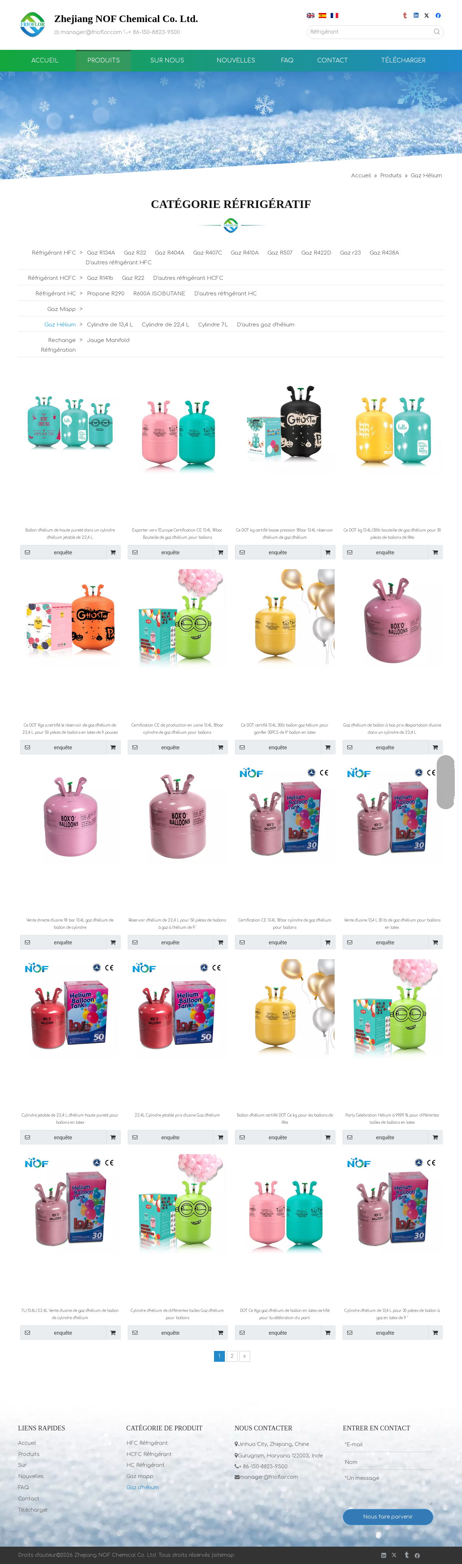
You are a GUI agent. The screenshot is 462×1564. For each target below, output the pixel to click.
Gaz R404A (169, 253)
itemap (225, 1555)
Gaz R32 (135, 253)
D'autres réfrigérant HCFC (188, 278)
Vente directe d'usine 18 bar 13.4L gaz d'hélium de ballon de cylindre (69, 924)
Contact (28, 1499)
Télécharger (33, 1510)
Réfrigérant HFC (54, 253)
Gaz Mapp (61, 309)
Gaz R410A (245, 253)
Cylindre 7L (213, 325)
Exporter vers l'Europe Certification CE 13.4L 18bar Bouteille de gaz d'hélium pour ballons (177, 534)
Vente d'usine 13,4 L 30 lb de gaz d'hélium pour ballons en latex (392, 924)
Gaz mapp (139, 1476)
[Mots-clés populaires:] (437, 32)
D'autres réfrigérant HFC (119, 263)
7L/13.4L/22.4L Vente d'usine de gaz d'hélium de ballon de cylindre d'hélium (70, 1314)
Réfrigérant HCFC (52, 278)
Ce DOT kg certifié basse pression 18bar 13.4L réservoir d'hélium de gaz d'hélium (284, 534)
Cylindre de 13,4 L (110, 325)
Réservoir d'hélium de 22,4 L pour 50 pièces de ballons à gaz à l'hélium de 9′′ (177, 924)
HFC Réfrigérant (147, 1443)
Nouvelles (31, 1476)
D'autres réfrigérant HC (225, 294)
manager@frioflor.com (91, 32)
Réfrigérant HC (55, 294)
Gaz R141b (100, 278)
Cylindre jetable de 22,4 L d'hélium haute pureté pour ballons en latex (70, 1119)
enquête (46, 552)
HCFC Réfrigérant (149, 1454)
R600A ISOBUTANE (159, 294)
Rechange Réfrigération (58, 345)
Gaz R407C (207, 253)
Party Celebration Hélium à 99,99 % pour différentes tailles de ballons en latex (392, 1119)
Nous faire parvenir (388, 1517)
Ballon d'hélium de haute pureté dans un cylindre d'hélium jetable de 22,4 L (70, 534)
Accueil (27, 1443)
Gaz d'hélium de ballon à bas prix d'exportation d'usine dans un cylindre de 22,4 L (392, 729)
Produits (29, 1454)
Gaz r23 (350, 253)
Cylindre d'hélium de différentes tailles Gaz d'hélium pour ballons (177, 1314)
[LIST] (231, 225)
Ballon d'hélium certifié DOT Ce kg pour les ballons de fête (285, 1119)
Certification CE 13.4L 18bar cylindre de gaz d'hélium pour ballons (284, 924)
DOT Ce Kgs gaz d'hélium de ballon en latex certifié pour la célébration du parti (285, 1314)
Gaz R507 (280, 253)
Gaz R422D (316, 253)
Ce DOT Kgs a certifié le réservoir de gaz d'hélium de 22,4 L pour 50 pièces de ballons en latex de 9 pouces (70, 729)
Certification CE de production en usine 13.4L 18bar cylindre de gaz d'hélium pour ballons (177, 729)
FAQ (23, 1487)
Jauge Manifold (108, 340)
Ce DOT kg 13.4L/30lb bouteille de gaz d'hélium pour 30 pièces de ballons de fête (392, 534)
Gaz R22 (133, 278)
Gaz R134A (101, 253)
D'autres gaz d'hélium (266, 325)
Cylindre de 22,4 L (165, 325)
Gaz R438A (384, 253)
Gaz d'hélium (142, 1487)
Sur (22, 1465)
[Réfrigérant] (369, 32)
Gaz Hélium (60, 325)
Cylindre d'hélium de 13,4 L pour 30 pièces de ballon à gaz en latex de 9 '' (392, 1314)
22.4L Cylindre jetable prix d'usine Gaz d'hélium (177, 1115)
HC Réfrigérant (145, 1465)
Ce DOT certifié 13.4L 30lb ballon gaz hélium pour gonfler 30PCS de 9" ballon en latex (284, 729)
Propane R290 (106, 294)
